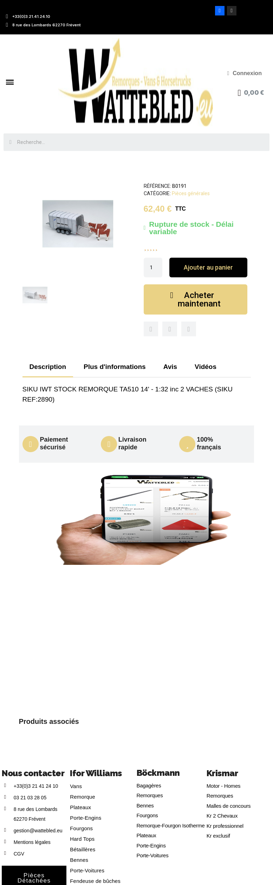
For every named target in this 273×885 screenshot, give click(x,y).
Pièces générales (191, 193)
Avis (170, 366)
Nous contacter (33, 773)
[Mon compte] (244, 73)
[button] (208, 267)
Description (48, 366)
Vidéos (205, 366)
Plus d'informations (115, 366)
